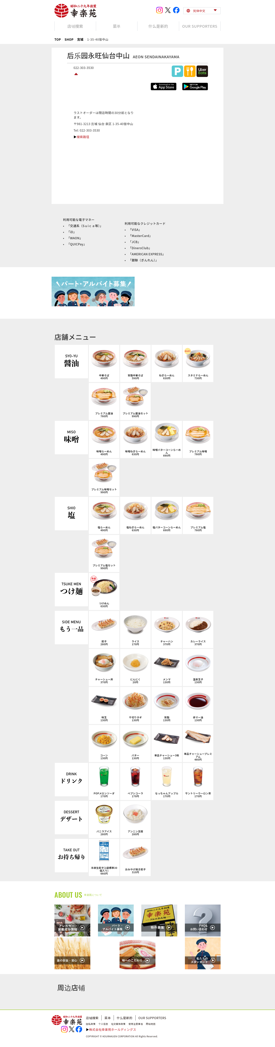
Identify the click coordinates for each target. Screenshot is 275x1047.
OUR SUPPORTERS (152, 1017)
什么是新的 (125, 1017)
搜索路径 (83, 136)
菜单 (107, 1017)
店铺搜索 (92, 1017)
